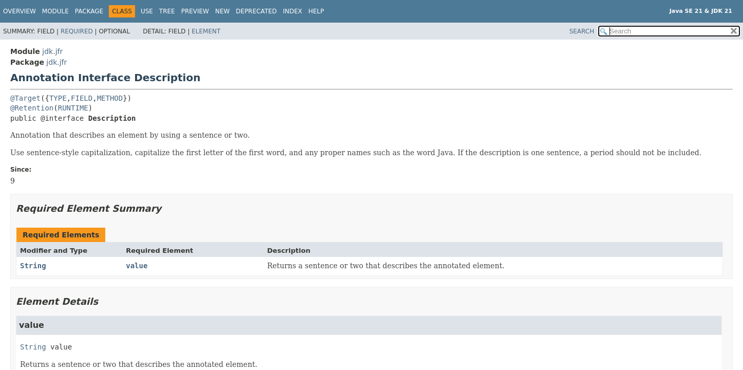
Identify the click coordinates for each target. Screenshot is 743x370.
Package (89, 11)
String (33, 266)
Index (292, 11)
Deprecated (256, 11)
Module (55, 11)
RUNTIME (73, 108)
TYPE (58, 98)
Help (317, 11)
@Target (25, 98)
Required (77, 31)
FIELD (81, 98)
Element (206, 31)
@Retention (31, 108)
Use (147, 11)
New (222, 11)
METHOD (110, 98)
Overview (19, 11)
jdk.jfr (52, 51)
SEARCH (582, 31)
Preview (195, 11)
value (136, 266)
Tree (167, 11)
